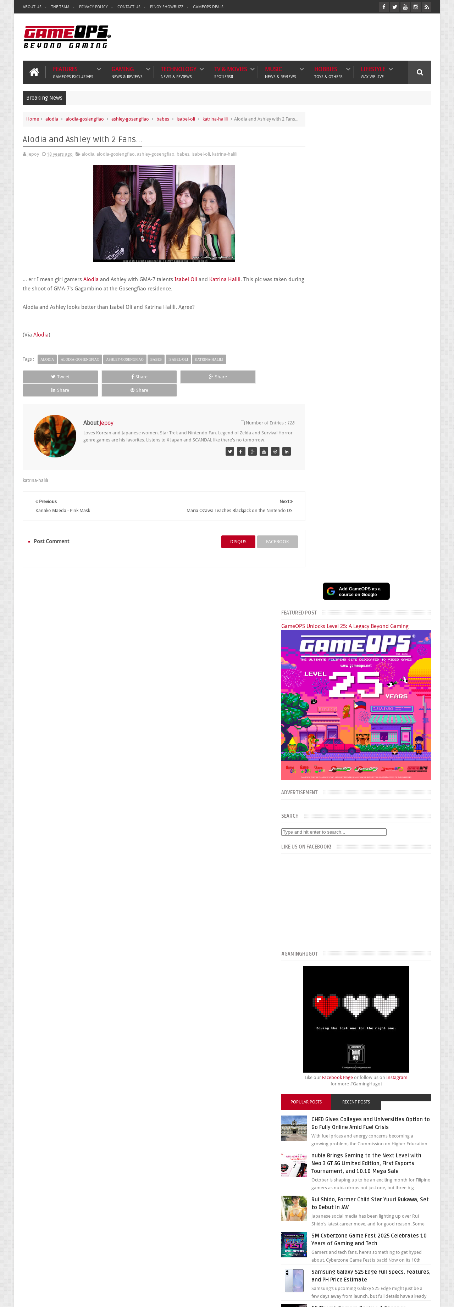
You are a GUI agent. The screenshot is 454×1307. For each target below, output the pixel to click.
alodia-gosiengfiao (85, 118)
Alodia (91, 286)
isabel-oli (186, 118)
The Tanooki (312, 1148)
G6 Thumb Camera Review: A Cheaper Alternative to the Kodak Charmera (382, 861)
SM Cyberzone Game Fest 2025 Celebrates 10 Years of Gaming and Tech (384, 773)
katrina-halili (215, 118)
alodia (51, 118)
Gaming (127, 71)
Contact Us (128, 7)
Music (280, 71)
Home (32, 118)
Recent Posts (370, 616)
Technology (178, 71)
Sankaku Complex (318, 1172)
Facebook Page (351, 591)
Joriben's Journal (317, 1187)
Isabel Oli (186, 286)
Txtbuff (307, 1195)
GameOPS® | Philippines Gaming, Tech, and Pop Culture (131, 1295)
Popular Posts (329, 616)
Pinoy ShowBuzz (166, 7)
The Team (60, 7)
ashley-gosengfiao (130, 118)
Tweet (48, 383)
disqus (225, 535)
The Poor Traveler (318, 1156)
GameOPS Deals (208, 7)
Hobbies (328, 71)
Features (73, 71)
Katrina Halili (224, 286)
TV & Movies (230, 71)
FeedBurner (339, 1245)
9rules (425, 1295)
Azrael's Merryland (319, 1180)
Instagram (410, 591)
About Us (32, 7)
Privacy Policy (93, 7)
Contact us (413, 1111)
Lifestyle (373, 71)
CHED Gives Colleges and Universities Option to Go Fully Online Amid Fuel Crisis (377, 641)
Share (103, 383)
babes (162, 118)
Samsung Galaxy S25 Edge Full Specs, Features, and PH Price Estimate (377, 817)
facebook (264, 535)
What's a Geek (314, 1164)
